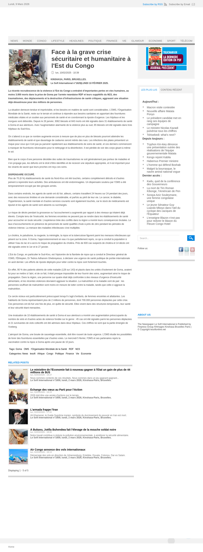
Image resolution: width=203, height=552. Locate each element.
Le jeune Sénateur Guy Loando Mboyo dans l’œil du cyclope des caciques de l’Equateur (163, 209)
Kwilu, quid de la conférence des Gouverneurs (163, 183)
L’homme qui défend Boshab (164, 164)
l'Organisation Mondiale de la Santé (49, 349)
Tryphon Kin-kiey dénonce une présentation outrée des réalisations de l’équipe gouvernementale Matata (163, 149)
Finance (70, 353)
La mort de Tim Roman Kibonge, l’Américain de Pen (163, 190)
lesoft (32, 353)
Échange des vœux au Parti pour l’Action (56, 389)
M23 (77, 349)
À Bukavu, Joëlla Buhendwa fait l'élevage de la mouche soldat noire (73, 429)
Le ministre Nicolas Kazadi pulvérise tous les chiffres (162, 129)
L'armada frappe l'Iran (44, 409)
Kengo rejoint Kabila (159, 157)
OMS (26, 349)
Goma (19, 349)
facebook (181, 251)
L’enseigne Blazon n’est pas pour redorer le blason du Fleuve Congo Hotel (163, 220)
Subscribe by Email (179, 4)
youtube (192, 251)
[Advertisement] (71, 506)
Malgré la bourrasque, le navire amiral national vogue (163, 170)
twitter (186, 251)
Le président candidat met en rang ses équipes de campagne (164, 121)
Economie (86, 353)
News (25, 353)
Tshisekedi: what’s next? (161, 134)
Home (11, 547)
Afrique (41, 353)
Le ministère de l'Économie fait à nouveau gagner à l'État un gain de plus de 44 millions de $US (80, 371)
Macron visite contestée (161, 107)
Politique (59, 353)
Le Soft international (102, 21)
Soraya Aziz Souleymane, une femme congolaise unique (162, 198)
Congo (49, 353)
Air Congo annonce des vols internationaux (57, 449)
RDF (71, 349)
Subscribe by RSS (153, 4)
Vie (77, 353)
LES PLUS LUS (149, 90)
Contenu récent (171, 90)
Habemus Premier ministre (162, 161)
